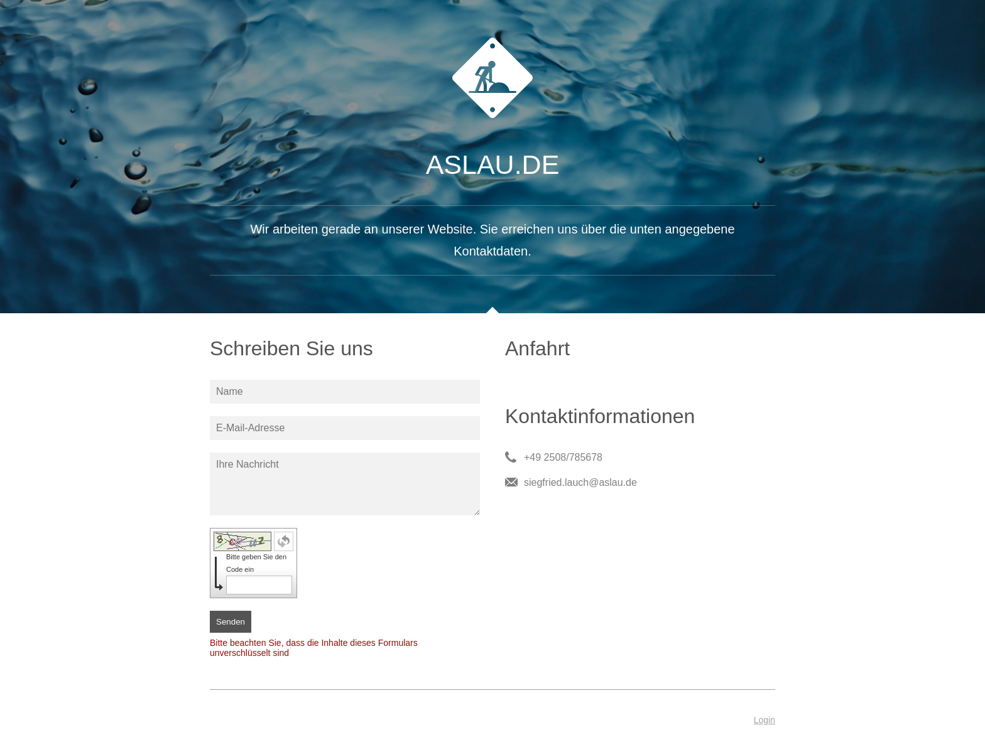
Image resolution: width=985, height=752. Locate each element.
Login (764, 720)
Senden (230, 621)
